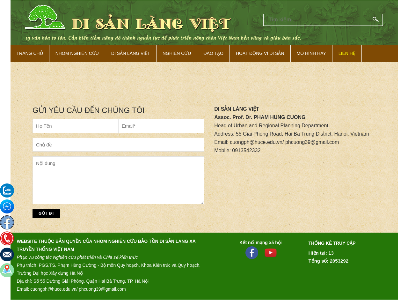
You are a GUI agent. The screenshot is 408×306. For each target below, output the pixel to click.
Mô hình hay (311, 53)
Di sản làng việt (130, 53)
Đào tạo (213, 53)
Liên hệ (347, 53)
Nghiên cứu (177, 53)
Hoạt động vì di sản (260, 53)
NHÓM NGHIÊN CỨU (77, 53)
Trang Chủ (30, 53)
